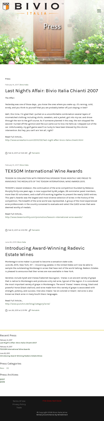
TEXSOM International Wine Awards (43, 171)
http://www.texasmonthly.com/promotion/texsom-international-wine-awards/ (43, 217)
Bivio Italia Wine (33, 9)
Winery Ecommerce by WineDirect (52, 415)
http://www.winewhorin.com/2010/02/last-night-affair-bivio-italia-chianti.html (44, 140)
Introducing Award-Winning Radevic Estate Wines (21, 356)
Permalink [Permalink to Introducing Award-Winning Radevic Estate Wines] (35, 310)
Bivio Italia (24, 85)
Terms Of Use (19, 401)
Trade (19, 407)
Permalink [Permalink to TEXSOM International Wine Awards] (36, 230)
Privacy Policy (19, 404)
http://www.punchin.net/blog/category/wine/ (27, 304)
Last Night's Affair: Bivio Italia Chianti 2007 (51, 90)
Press (5, 368)
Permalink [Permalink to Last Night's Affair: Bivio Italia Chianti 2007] (36, 153)
